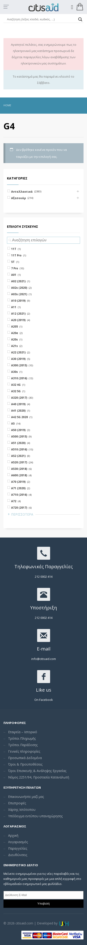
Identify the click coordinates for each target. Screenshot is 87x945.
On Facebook (43, 700)
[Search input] (41, 19)
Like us (43, 690)
